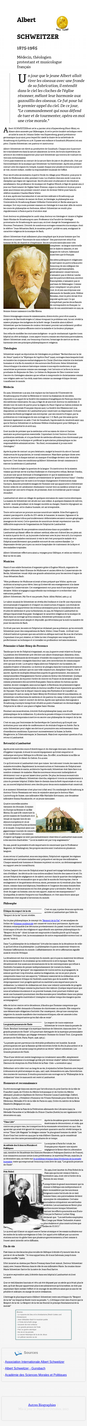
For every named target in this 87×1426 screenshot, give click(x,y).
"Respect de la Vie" (51, 920)
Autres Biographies (42, 1405)
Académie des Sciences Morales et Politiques (36, 1375)
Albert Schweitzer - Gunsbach (25, 1368)
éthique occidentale (23, 923)
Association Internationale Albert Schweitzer (34, 1361)
